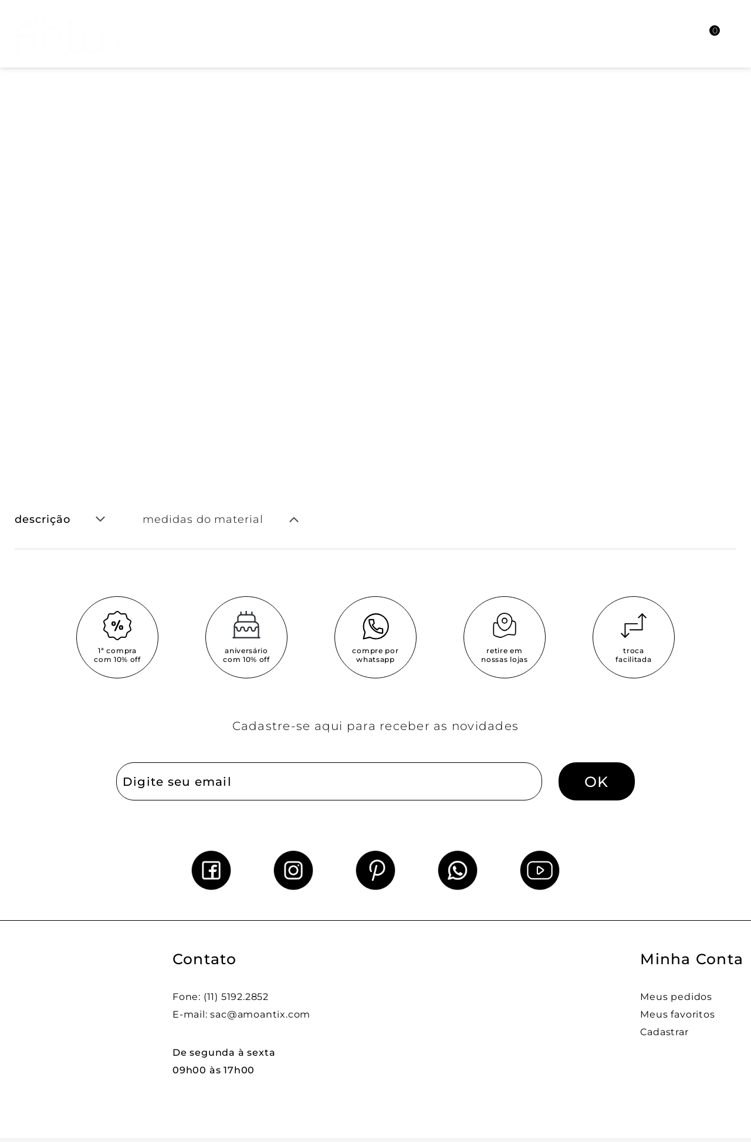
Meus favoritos (677, 1014)
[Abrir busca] (649, 34)
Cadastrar (664, 1032)
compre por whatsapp (375, 655)
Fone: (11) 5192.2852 (220, 996)
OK (596, 781)
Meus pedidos (676, 996)
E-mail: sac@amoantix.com (241, 1014)
